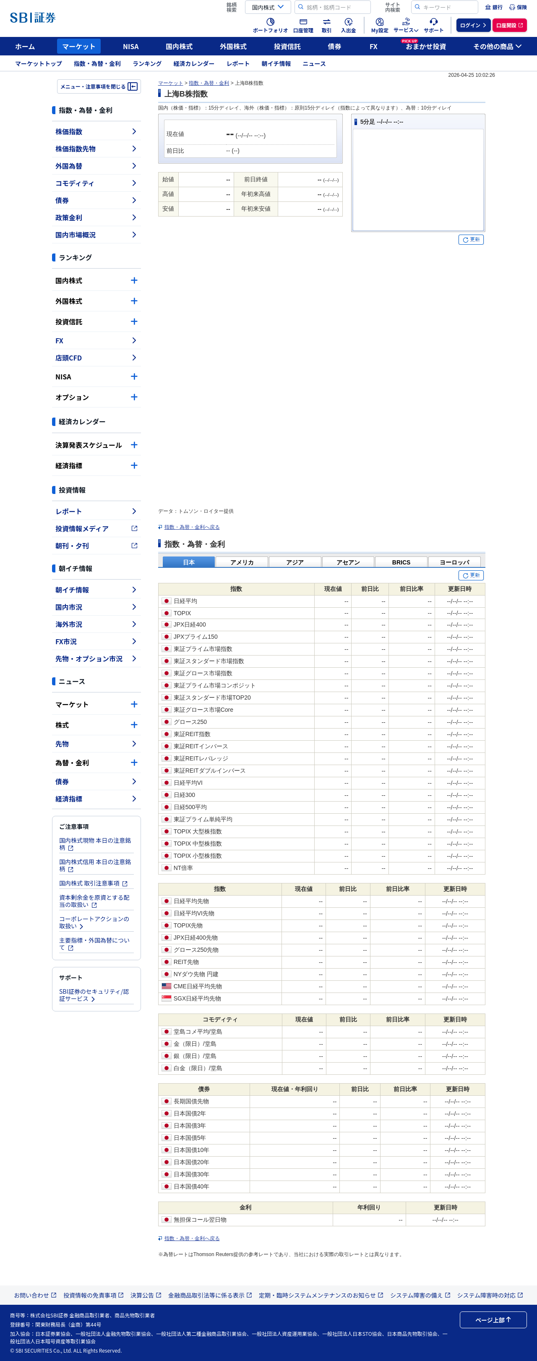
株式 (96, 725)
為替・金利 (96, 763)
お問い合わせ (35, 1295)
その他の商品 (497, 46)
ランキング (147, 63)
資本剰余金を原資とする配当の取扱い (94, 901)
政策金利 (96, 217)
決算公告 (146, 1295)
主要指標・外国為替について (94, 943)
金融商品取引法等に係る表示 (210, 1295)
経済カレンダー (194, 63)
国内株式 (179, 46)
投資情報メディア (96, 528)
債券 (334, 46)
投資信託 (287, 46)
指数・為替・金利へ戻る (192, 527)
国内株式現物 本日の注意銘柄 (95, 844)
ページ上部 (493, 1320)
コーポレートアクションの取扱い (94, 922)
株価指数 (96, 131)
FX (374, 46)
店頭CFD (96, 358)
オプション (96, 397)
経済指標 (96, 465)
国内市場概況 (96, 235)
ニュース (314, 63)
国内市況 (96, 607)
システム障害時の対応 (490, 1295)
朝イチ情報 (276, 63)
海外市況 (96, 624)
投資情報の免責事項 (93, 1295)
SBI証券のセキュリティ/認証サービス (94, 995)
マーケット (79, 46)
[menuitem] (494, 7)
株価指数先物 (96, 149)
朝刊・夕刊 (96, 546)
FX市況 (96, 641)
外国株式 (233, 46)
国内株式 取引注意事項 (93, 883)
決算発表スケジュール (96, 445)
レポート (238, 63)
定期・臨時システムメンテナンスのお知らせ (321, 1295)
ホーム (25, 46)
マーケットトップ (38, 63)
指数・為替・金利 (97, 63)
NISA (131, 46)
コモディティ (96, 183)
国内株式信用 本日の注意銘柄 (95, 865)
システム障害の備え (420, 1295)
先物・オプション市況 (96, 658)
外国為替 (96, 166)
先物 (96, 744)
